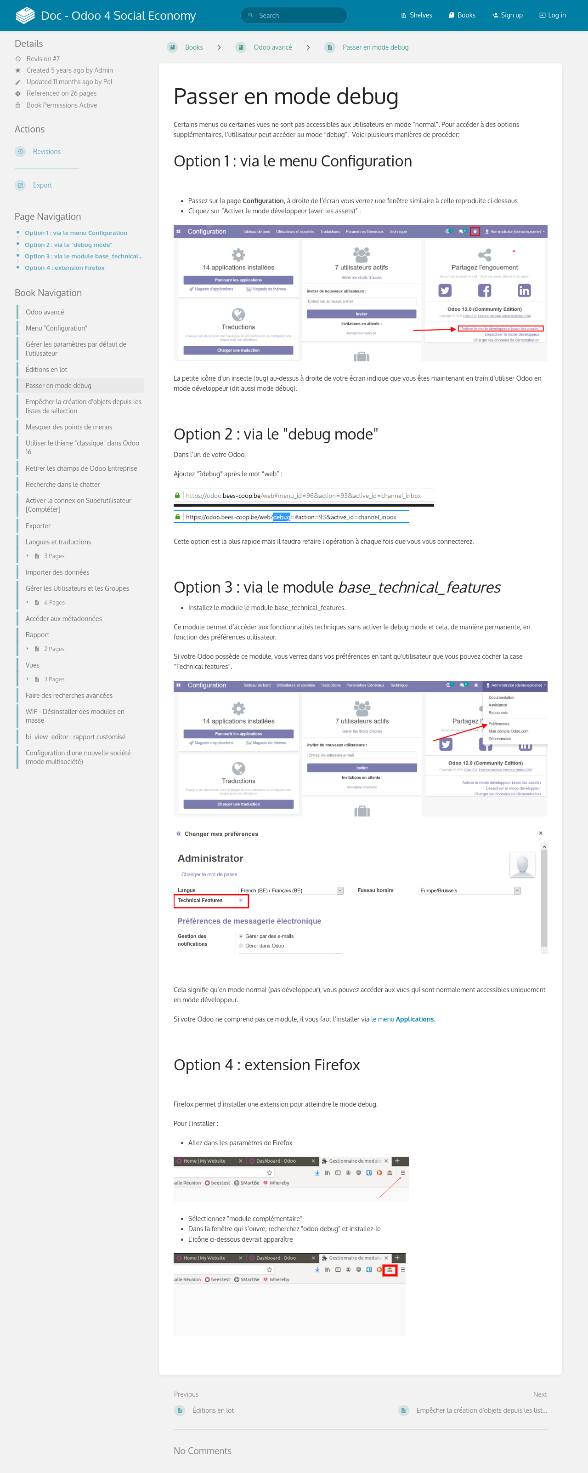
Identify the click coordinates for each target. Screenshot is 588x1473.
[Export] (79, 185)
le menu (403, 1019)
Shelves (416, 15)
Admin (103, 70)
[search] (294, 15)
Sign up (507, 15)
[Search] (251, 15)
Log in (552, 15)
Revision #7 (37, 59)
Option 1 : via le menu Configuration (76, 232)
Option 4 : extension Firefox (65, 267)
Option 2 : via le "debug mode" (69, 244)
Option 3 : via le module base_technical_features (84, 256)
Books (461, 15)
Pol (108, 82)
